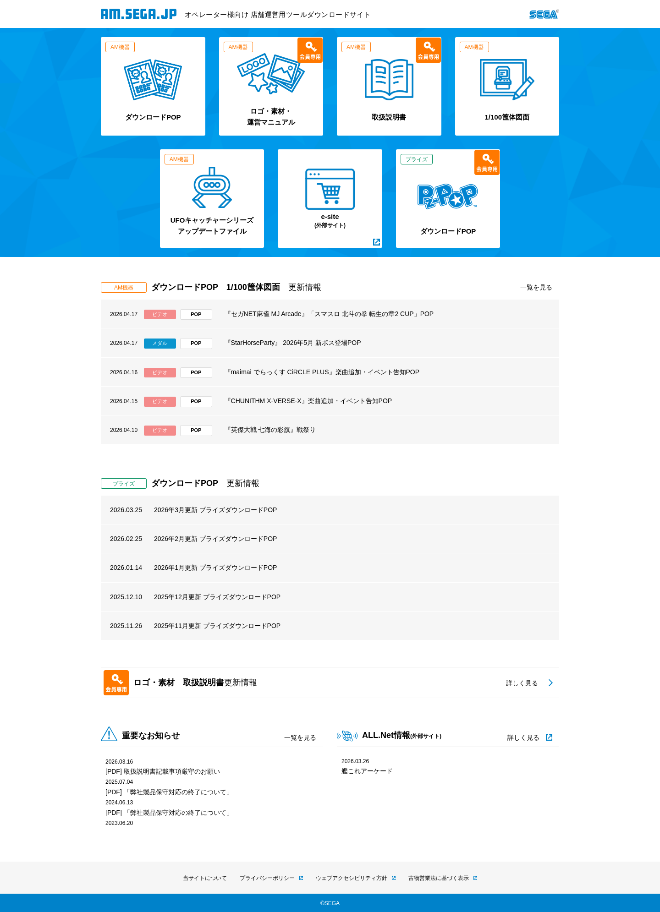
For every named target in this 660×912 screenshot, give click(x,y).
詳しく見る (523, 737)
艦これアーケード (367, 771)
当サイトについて (205, 878)
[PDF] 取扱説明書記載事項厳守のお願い (162, 771)
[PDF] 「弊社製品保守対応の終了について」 (169, 792)
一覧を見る (536, 287)
